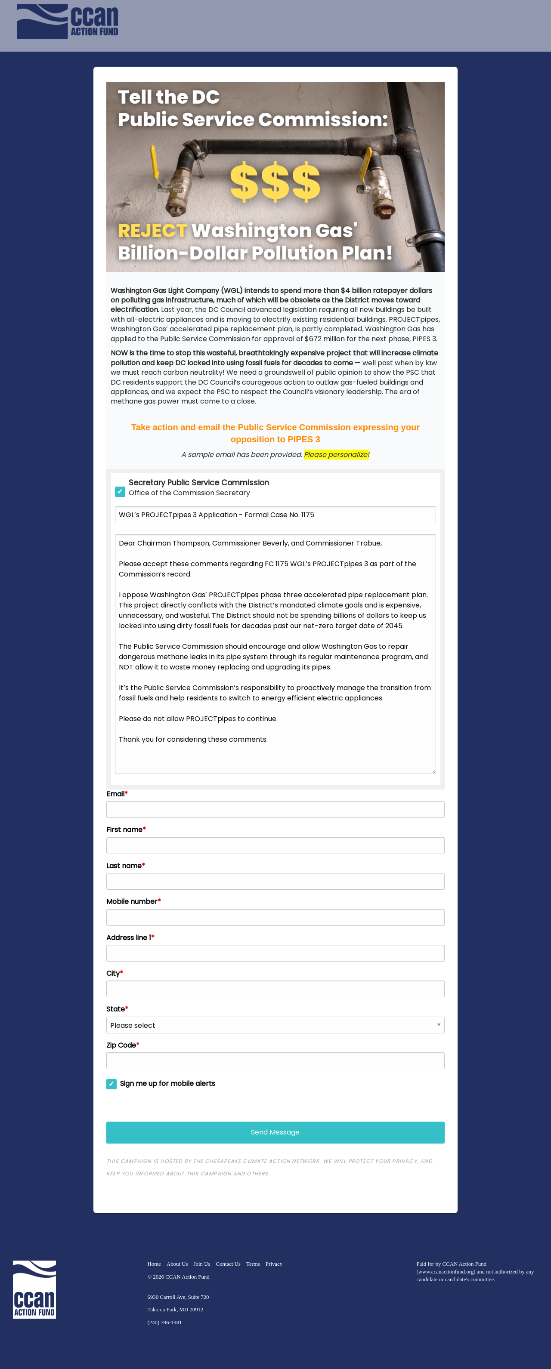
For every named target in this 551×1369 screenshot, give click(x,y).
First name (124, 830)
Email (115, 794)
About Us (177, 1264)
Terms (253, 1264)
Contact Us (228, 1264)
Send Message (275, 1132)
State (115, 1009)
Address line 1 (128, 938)
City (113, 973)
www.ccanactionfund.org (446, 1272)
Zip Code (121, 1045)
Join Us (202, 1264)
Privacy (274, 1264)
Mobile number (132, 901)
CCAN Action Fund (187, 1277)
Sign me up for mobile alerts (167, 1083)
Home (154, 1264)
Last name (124, 866)
